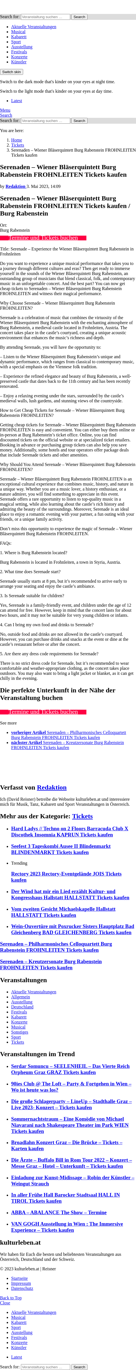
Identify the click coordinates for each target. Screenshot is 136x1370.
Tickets (82, 816)
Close (5, 1302)
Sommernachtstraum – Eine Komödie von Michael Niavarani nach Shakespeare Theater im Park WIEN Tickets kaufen (70, 1125)
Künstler (18, 61)
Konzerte (19, 56)
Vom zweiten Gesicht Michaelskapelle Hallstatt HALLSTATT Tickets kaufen (63, 912)
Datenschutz (22, 1288)
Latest (16, 100)
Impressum (21, 1283)
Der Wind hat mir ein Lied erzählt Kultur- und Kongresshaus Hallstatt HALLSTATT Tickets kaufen (70, 894)
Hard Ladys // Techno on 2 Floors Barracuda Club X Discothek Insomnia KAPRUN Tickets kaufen (69, 832)
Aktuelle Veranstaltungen (33, 26)
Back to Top (11, 1297)
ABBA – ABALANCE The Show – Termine (59, 1212)
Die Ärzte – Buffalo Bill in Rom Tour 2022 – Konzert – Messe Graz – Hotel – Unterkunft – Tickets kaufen (71, 1163)
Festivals (19, 51)
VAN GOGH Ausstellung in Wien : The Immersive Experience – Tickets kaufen (67, 1227)
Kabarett (18, 36)
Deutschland (22, 1007)
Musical (18, 31)
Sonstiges (19, 1032)
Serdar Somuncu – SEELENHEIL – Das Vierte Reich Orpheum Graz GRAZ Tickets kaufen (70, 1069)
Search (79, 17)
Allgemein (20, 996)
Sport (16, 41)
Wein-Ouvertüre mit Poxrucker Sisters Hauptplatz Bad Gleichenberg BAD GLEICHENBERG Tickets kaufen (72, 929)
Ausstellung (21, 46)
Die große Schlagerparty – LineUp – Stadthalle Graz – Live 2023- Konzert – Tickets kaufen (71, 1104)
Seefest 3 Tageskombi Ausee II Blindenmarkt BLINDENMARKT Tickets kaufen (61, 849)
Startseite (19, 1278)
